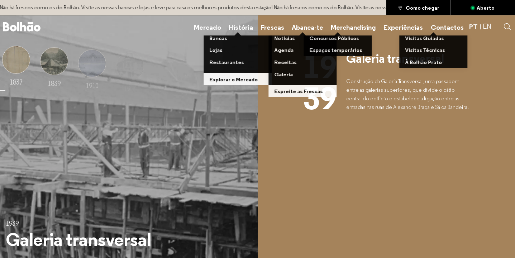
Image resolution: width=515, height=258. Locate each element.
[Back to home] (22, 27)
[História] (241, 27)
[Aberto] (483, 7)
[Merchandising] (353, 27)
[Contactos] (447, 27)
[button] (507, 27)
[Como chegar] (418, 7)
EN (487, 27)
